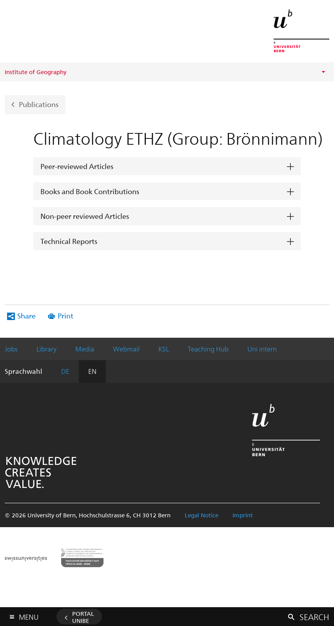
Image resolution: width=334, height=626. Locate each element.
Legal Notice (201, 515)
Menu (28, 615)
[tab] (167, 166)
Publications (38, 104)
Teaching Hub (208, 348)
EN (92, 371)
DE (65, 371)
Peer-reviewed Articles (76, 166)
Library (46, 348)
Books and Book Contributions (89, 191)
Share (26, 315)
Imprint (242, 515)
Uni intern (262, 348)
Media (84, 348)
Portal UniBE (83, 617)
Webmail (126, 348)
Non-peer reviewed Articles (84, 216)
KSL (163, 348)
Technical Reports (68, 241)
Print (65, 315)
